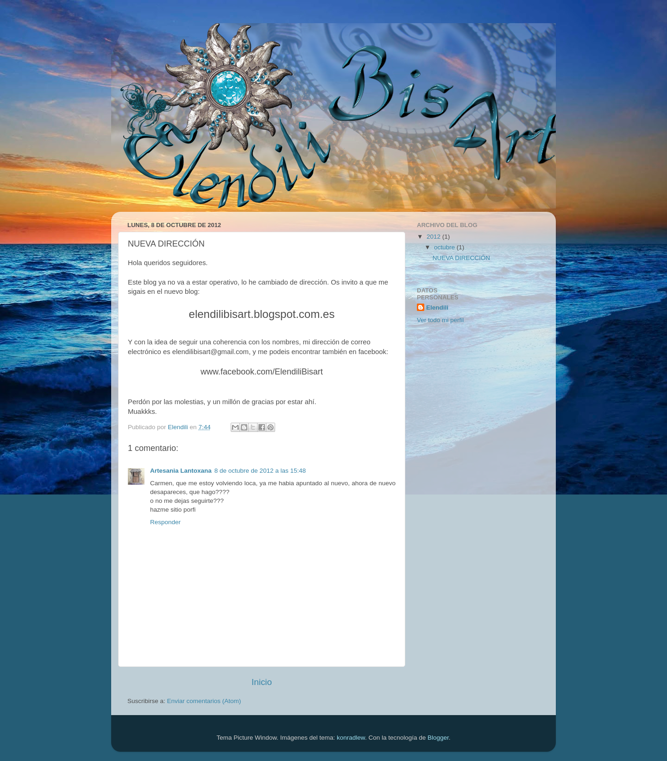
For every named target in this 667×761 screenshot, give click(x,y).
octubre (445, 247)
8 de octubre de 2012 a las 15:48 (260, 470)
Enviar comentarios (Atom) (204, 701)
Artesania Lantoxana (181, 470)
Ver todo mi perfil (440, 320)
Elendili (437, 307)
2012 (434, 236)
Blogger (438, 737)
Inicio (262, 682)
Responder (165, 522)
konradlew (351, 737)
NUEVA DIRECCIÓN (461, 257)
